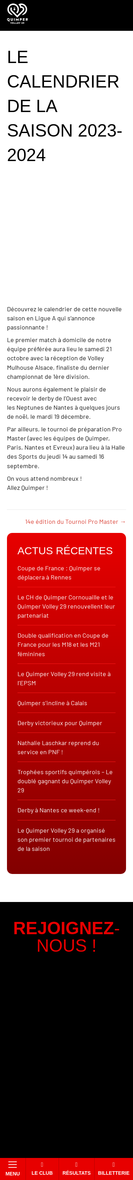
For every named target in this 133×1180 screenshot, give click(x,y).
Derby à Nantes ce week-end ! (58, 810)
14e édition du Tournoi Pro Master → (75, 521)
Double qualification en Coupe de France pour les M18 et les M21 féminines (63, 644)
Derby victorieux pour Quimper (59, 723)
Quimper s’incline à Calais (52, 703)
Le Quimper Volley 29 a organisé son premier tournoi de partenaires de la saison (66, 839)
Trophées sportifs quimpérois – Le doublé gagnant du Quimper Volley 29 (65, 781)
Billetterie (114, 1168)
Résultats (76, 1168)
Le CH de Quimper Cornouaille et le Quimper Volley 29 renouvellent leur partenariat (66, 606)
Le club (42, 1168)
